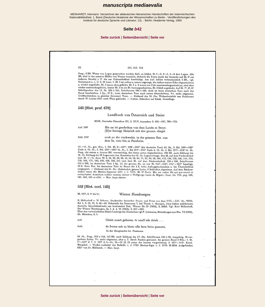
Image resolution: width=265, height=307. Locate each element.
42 (137, 29)
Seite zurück (110, 37)
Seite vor (157, 37)
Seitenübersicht (135, 37)
